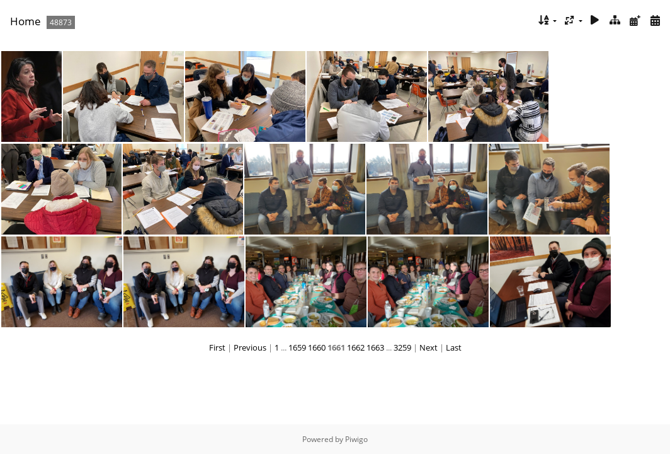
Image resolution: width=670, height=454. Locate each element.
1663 (375, 347)
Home (25, 21)
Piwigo (356, 439)
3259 (402, 347)
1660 (317, 347)
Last (454, 347)
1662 (356, 347)
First (217, 347)
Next (428, 347)
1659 (297, 347)
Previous (250, 347)
